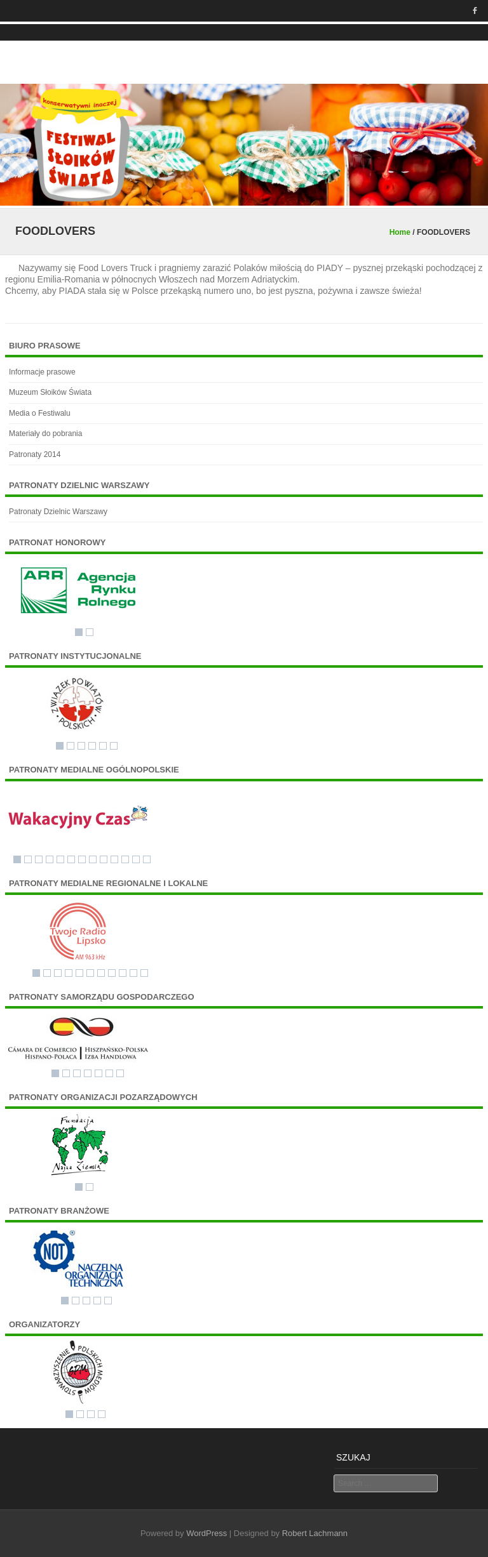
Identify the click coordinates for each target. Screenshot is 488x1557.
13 (147, 859)
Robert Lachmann (315, 1533)
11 (125, 859)
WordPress (206, 1533)
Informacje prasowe (42, 372)
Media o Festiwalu (40, 413)
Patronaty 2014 (34, 454)
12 (136, 859)
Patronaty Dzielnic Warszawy (58, 511)
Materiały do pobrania (45, 433)
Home (400, 232)
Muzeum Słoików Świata (50, 392)
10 (114, 859)
